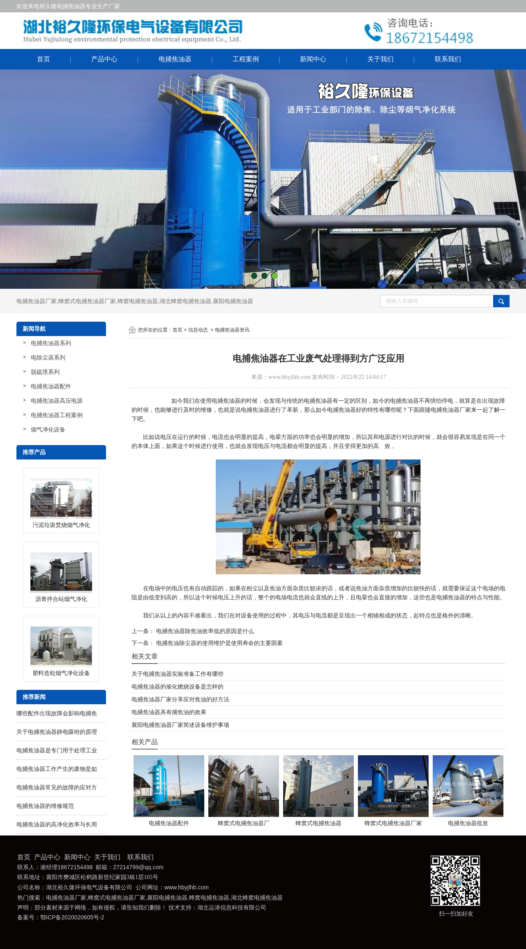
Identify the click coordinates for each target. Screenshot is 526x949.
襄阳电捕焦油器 (233, 301)
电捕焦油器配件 (51, 386)
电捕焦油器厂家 (36, 301)
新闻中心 (313, 59)
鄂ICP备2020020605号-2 (72, 917)
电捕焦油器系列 (51, 343)
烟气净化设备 (48, 429)
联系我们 (448, 59)
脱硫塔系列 (45, 372)
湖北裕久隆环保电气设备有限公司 (89, 887)
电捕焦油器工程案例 (57, 415)
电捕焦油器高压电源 (57, 400)
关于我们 (380, 59)
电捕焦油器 (175, 59)
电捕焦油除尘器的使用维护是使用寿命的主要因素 (219, 643)
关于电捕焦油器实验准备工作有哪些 (178, 674)
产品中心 (104, 59)
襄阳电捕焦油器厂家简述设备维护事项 (180, 725)
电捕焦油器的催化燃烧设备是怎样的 (178, 686)
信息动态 (198, 330)
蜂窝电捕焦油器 (138, 301)
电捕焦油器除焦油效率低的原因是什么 (204, 631)
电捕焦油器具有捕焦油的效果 (169, 712)
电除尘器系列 (48, 357)
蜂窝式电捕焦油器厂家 (87, 301)
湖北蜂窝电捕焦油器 (185, 301)
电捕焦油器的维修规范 (45, 806)
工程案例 (246, 59)
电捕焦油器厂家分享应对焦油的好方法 (180, 699)
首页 (43, 59)
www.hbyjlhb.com (289, 377)
